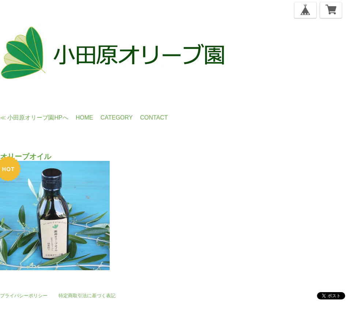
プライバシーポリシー (24, 295)
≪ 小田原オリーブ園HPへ (34, 117)
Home (84, 117)
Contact (154, 117)
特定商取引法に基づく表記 (87, 295)
